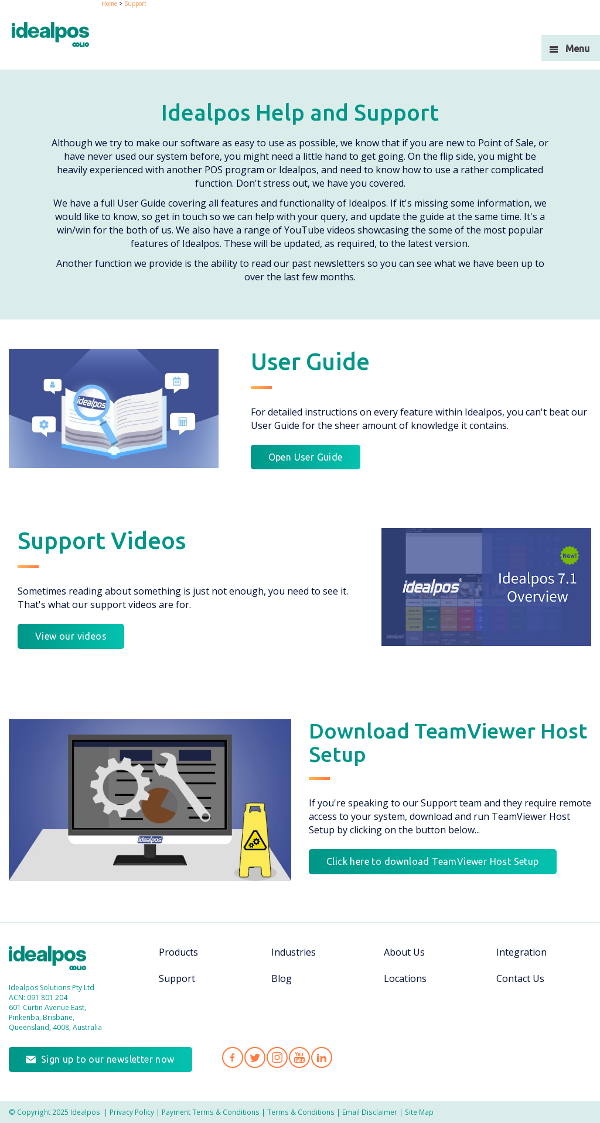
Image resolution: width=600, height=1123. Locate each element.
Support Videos (102, 540)
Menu (577, 48)
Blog (281, 978)
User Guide (310, 361)
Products (178, 952)
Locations (405, 978)
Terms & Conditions (301, 1112)
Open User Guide (305, 457)
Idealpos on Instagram (277, 1057)
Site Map (419, 1112)
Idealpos (53, 959)
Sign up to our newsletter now (108, 1059)
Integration (521, 952)
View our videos (71, 636)
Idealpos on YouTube (299, 1057)
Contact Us (520, 978)
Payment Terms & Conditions (211, 1112)
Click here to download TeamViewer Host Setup (432, 861)
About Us (404, 952)
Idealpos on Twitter (254, 1057)
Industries (293, 952)
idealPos (56, 36)
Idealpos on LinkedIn (321, 1057)
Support (177, 978)
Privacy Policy (132, 1112)
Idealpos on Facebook (232, 1057)
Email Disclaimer (369, 1112)
